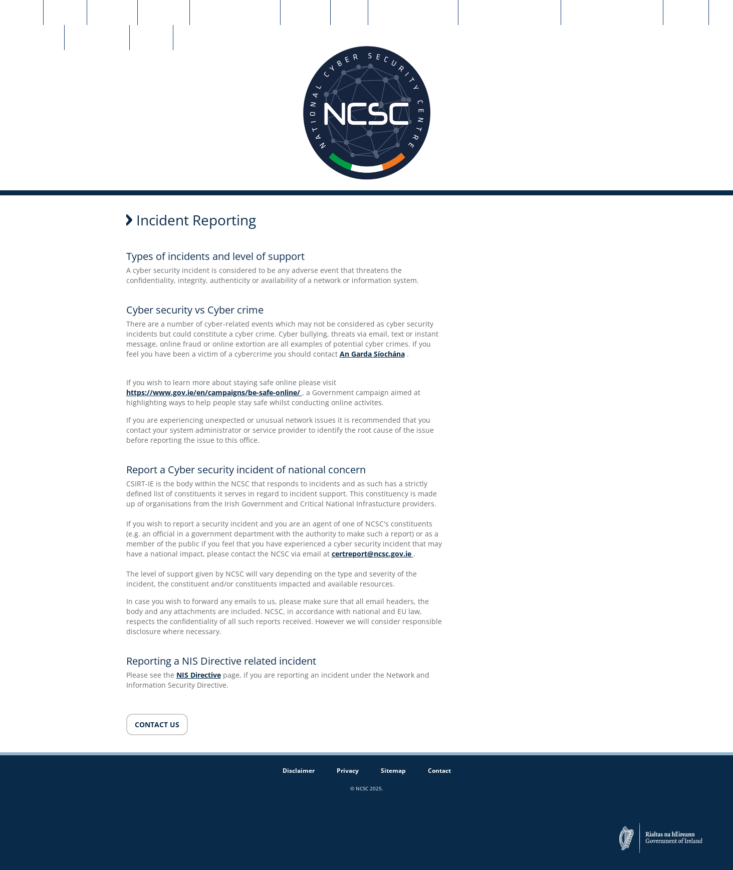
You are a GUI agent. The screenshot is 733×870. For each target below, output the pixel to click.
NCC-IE (685, 13)
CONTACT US (157, 724)
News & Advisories (413, 13)
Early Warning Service (612, 13)
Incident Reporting (235, 13)
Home (21, 13)
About (65, 13)
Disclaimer (299, 770)
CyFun (151, 38)
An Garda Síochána (372, 354)
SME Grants (32, 38)
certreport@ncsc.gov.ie (372, 553)
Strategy (163, 13)
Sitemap (393, 770)
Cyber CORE (97, 38)
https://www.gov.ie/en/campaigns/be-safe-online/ (214, 392)
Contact (305, 13)
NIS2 (349, 13)
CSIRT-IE (112, 13)
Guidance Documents (509, 13)
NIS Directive (198, 675)
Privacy (348, 770)
